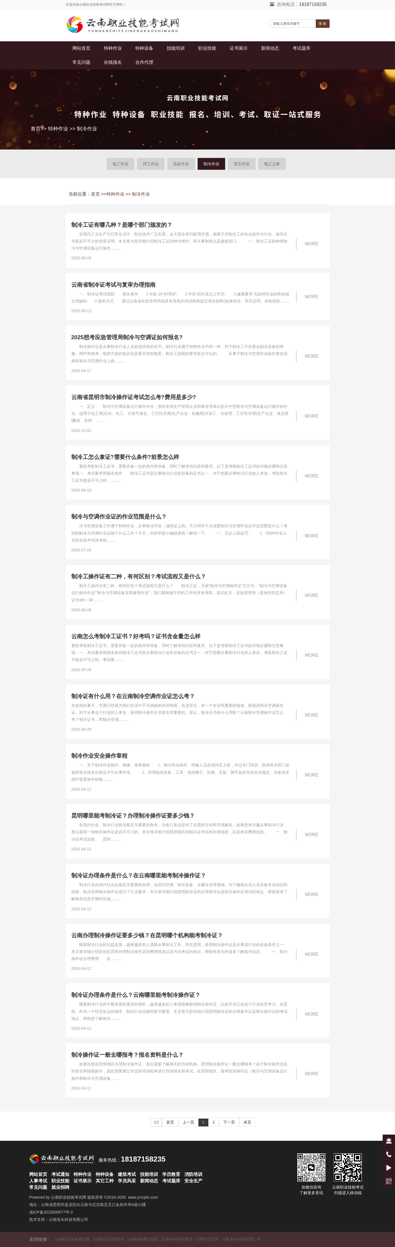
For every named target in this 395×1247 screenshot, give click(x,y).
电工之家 (272, 164)
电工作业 (120, 164)
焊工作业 (151, 164)
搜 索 (322, 24)
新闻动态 (270, 48)
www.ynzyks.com (143, 1197)
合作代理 (144, 62)
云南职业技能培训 (108, 1239)
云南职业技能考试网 (68, 1197)
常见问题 (81, 62)
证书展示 (239, 48)
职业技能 (207, 48)
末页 (247, 1122)
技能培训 (176, 48)
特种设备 (144, 48)
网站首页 (81, 48)
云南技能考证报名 (142, 1239)
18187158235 (313, 4)
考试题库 (301, 48)
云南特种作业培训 (177, 1239)
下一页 (229, 1122)
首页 (36, 129)
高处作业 (181, 164)
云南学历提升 (207, 1239)
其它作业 (242, 164)
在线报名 (113, 62)
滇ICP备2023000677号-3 (51, 1212)
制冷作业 (87, 129)
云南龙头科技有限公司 (68, 1219)
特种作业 (113, 48)
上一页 (188, 1122)
